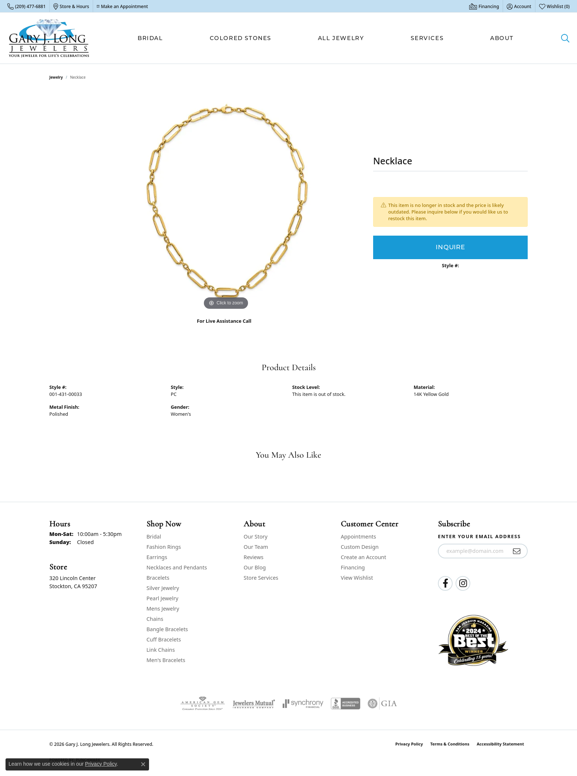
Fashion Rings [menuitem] (163, 546)
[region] (226, 201)
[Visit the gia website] (382, 703)
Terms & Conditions (449, 744)
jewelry (56, 77)
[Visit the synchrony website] (303, 703)
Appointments (358, 536)
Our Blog (255, 567)
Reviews (253, 557)
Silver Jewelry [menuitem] (162, 587)
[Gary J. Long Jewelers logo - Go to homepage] (49, 38)
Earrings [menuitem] (156, 557)
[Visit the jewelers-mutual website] (254, 703)
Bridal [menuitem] (153, 536)
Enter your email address (479, 536)
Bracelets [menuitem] (157, 577)
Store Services (261, 577)
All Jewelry (341, 38)
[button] (519, 6)
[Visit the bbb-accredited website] (345, 703)
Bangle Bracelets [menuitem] (167, 629)
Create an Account (363, 557)
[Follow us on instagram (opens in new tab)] (463, 583)
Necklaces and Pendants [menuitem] (176, 567)
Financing (353, 567)
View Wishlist (357, 577)
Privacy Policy (409, 744)
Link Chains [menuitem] (160, 649)
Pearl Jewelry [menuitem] (162, 598)
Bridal (150, 38)
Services (427, 38)
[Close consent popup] (143, 764)
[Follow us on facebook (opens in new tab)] (445, 583)
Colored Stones (240, 38)
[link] (26, 6)
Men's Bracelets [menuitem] (165, 660)
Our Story (256, 536)
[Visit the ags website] (202, 703)
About (502, 38)
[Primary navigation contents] (326, 38)
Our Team (256, 546)
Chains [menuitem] (154, 618)
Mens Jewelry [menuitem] (162, 608)
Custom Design (360, 546)
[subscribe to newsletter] (517, 551)
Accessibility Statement (500, 744)
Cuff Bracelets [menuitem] (163, 639)
